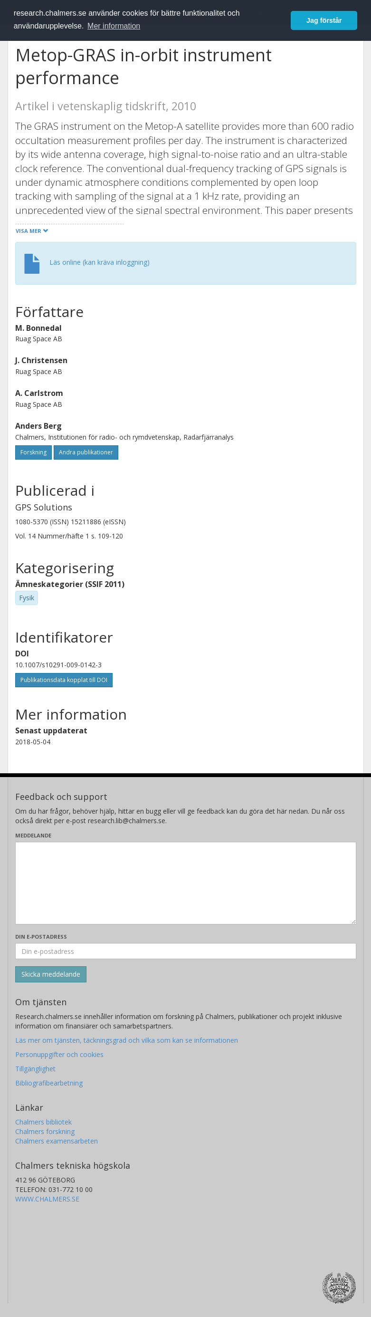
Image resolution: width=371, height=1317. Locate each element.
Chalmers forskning (45, 1131)
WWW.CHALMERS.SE (47, 1198)
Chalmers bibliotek (43, 1121)
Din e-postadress (41, 936)
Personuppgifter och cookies (59, 1054)
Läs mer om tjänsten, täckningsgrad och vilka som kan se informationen (126, 1040)
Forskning (33, 452)
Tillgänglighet (35, 1068)
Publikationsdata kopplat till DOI (63, 680)
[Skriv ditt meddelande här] (185, 883)
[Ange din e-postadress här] (185, 951)
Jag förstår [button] (324, 20)
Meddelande (33, 835)
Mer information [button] (113, 26)
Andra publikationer (86, 452)
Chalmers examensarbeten (56, 1140)
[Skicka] (50, 974)
